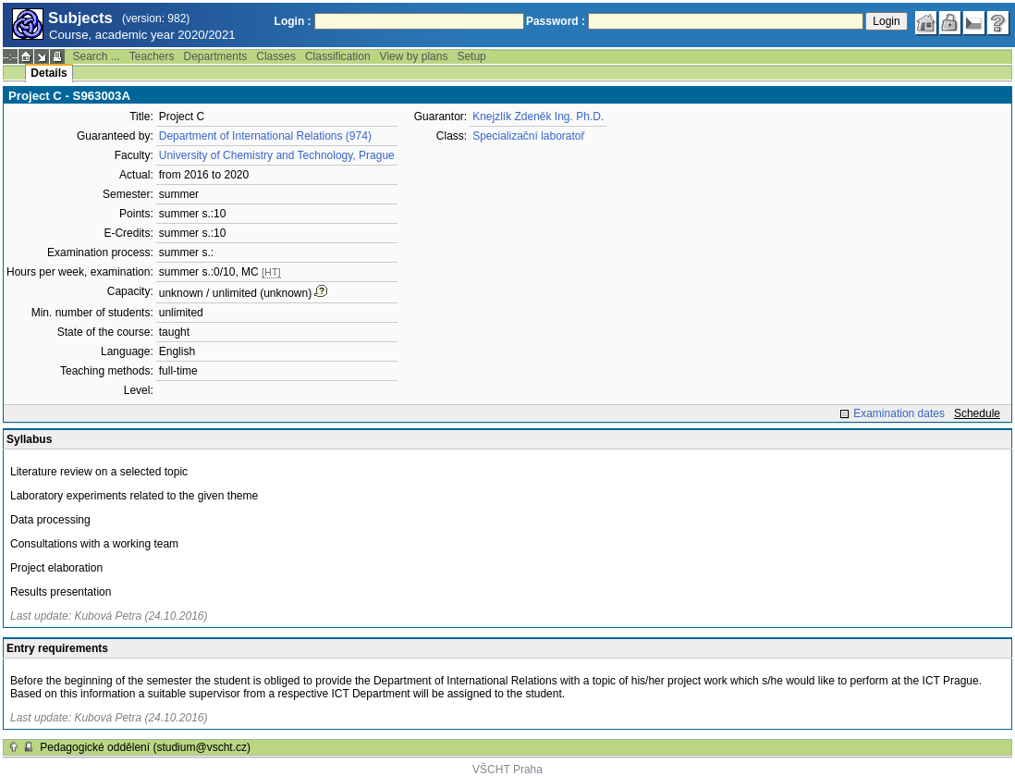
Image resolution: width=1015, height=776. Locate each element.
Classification (338, 56)
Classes (276, 56)
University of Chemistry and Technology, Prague (277, 155)
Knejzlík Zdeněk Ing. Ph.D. (538, 116)
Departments (216, 56)
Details (49, 73)
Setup (471, 56)
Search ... (95, 56)
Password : (555, 21)
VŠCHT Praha (507, 769)
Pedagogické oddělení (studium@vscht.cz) (145, 747)
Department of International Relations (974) (265, 135)
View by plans (414, 56)
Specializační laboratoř (528, 135)
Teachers (152, 56)
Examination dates (899, 413)
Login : (293, 21)
